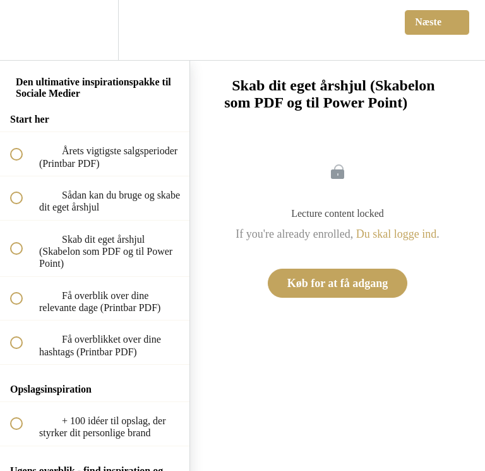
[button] (23, 30)
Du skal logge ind (396, 234)
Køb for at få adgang (337, 283)
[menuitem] (94, 30)
